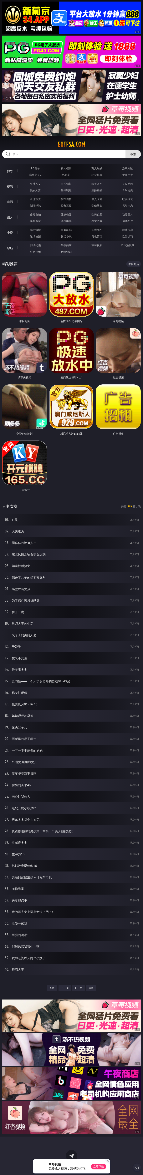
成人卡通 (96, 199)
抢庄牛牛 (127, 175)
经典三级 (66, 205)
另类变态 (127, 205)
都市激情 (35, 230)
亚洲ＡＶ (35, 183)
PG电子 (35, 168)
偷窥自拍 (35, 214)
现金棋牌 (96, 175)
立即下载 (98, 1166)
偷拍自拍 (66, 199)
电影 (10, 202)
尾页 (91, 988)
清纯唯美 (66, 221)
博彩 (10, 171)
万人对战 (96, 168)
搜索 (133, 154)
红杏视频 (35, 252)
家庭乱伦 (66, 230)
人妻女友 (96, 230)
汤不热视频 (127, 245)
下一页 (78, 988)
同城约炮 (35, 245)
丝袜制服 (66, 190)
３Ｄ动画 (127, 183)
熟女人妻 (35, 190)
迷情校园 (35, 236)
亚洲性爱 (35, 199)
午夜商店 (66, 245)
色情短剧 (66, 252)
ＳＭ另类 (127, 190)
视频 (10, 186)
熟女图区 (96, 221)
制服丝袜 (35, 205)
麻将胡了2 (35, 175)
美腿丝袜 (35, 221)
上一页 (65, 988)
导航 (10, 248)
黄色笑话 (96, 236)
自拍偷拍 (66, 183)
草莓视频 (96, 245)
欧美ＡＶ (96, 183)
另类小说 (66, 236)
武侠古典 (127, 230)
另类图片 (127, 221)
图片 (10, 217)
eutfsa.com (71, 144)
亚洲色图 (66, 214)
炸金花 (66, 175)
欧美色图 (96, 214)
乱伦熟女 (96, 205)
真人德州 (66, 168)
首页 (52, 988)
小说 (10, 232)
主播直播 (96, 190)
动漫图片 (127, 214)
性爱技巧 (127, 236)
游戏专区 (127, 168)
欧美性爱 (127, 199)
